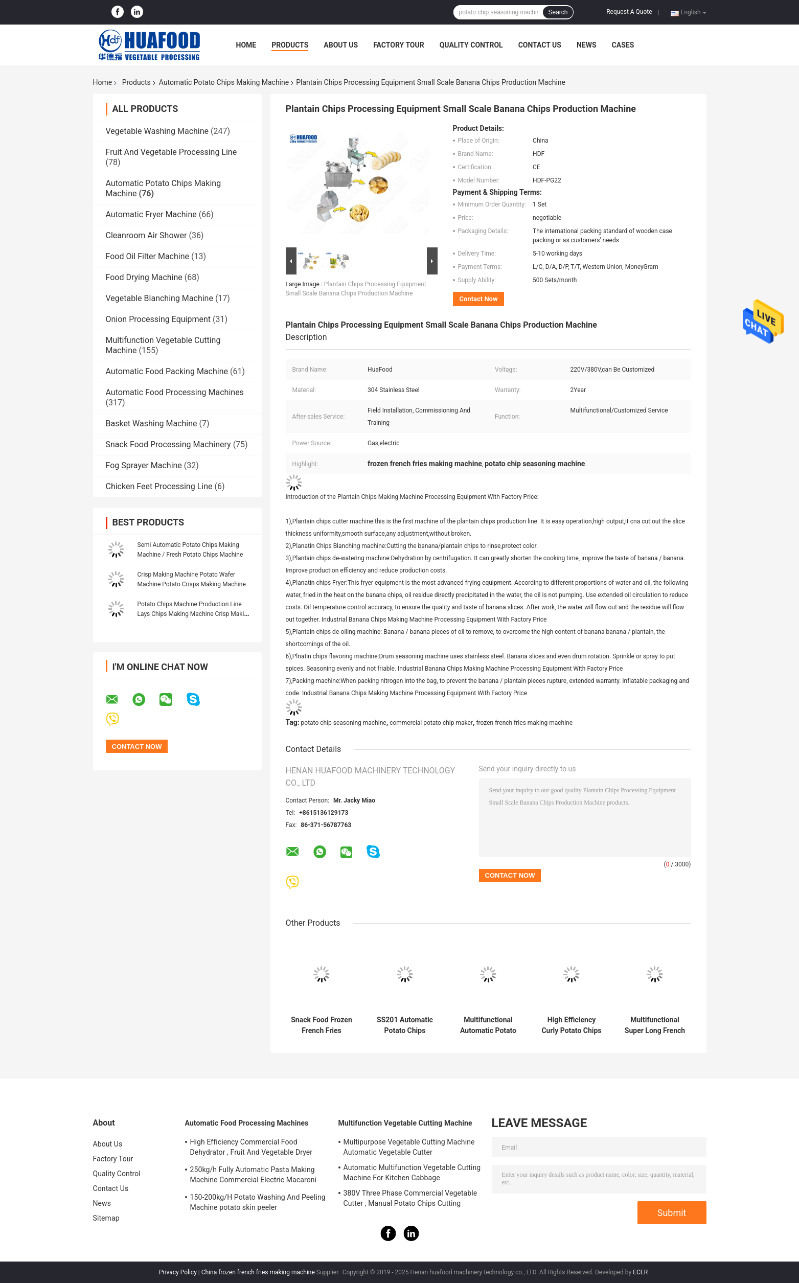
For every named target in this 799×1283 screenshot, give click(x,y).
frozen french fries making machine (524, 722)
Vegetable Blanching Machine (159, 298)
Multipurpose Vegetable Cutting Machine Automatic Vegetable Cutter (409, 1147)
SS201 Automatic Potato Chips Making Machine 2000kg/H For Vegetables (405, 1025)
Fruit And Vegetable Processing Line (171, 152)
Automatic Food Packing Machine (167, 371)
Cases (623, 45)
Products (289, 45)
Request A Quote (629, 11)
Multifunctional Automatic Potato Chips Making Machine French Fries (488, 1025)
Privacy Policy (178, 1272)
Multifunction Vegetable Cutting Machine (405, 1123)
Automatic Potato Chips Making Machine (224, 82)
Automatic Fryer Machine (151, 214)
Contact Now (479, 299)
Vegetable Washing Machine (157, 131)
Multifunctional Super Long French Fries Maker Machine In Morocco (655, 1025)
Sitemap (106, 1218)
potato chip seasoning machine (343, 722)
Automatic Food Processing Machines (175, 392)
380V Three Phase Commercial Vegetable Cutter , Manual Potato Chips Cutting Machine (410, 1199)
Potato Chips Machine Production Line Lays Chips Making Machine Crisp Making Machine (194, 614)
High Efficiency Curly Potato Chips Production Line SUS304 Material (571, 1025)
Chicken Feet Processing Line (159, 486)
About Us (341, 45)
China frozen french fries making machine (258, 1272)
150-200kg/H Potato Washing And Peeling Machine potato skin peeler (258, 1202)
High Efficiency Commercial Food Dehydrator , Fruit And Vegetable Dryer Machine (251, 1148)
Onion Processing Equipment (158, 319)
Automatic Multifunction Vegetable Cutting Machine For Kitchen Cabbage (412, 1172)
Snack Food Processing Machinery (168, 444)
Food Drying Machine (144, 277)
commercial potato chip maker (431, 722)
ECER (640, 1272)
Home (246, 45)
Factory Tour (398, 45)
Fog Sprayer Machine (144, 465)
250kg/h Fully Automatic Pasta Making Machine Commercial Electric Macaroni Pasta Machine (253, 1176)
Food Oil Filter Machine (147, 256)
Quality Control (471, 45)
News (587, 45)
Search (557, 12)
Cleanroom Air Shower (146, 235)
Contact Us (539, 45)
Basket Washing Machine (151, 423)
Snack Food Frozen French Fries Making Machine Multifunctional (321, 1025)
